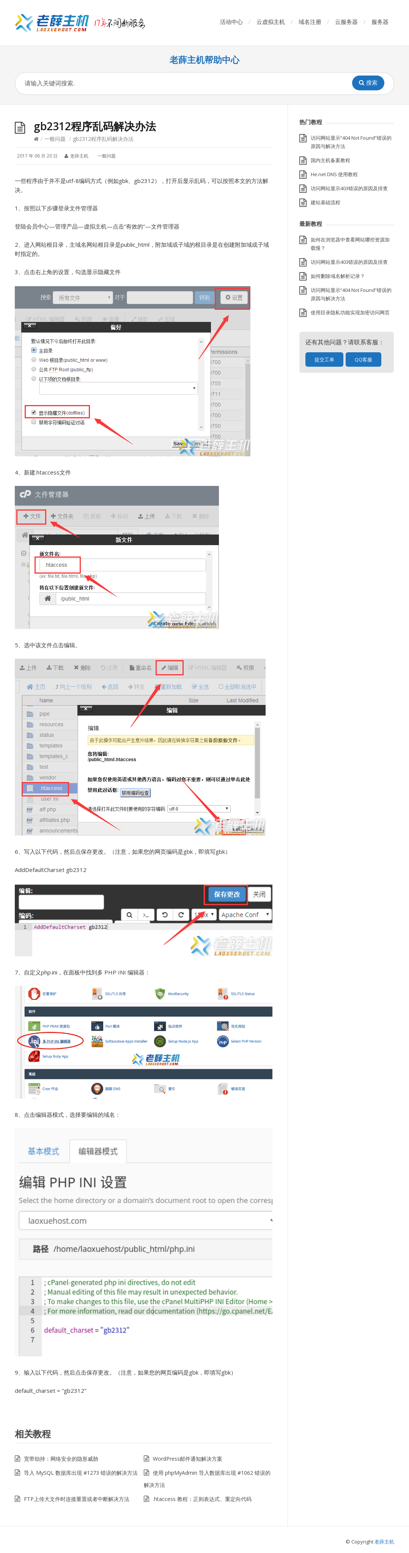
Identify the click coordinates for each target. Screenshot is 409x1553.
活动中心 (231, 21)
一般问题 (55, 138)
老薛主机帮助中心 (204, 60)
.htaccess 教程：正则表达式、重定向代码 (202, 1499)
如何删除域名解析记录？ (338, 276)
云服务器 (346, 21)
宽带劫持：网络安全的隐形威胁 (61, 1458)
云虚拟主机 (270, 21)
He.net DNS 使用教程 (334, 174)
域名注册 (310, 21)
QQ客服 (363, 359)
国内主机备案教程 (330, 160)
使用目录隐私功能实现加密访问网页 (350, 312)
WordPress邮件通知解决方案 (187, 1458)
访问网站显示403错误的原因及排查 (349, 188)
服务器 (380, 21)
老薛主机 (384, 1541)
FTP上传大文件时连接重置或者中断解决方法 (76, 1499)
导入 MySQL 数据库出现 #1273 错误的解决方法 (81, 1472)
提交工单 (324, 359)
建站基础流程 (325, 202)
